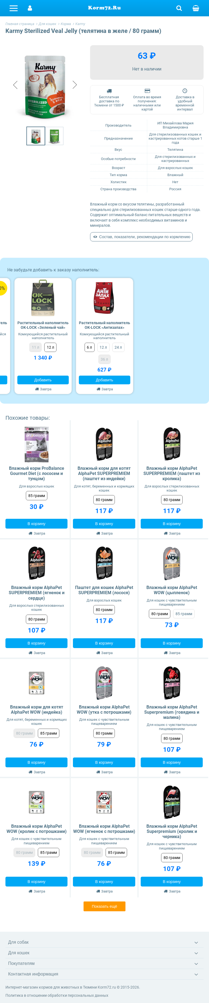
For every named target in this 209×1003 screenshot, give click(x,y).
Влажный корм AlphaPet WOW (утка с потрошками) (104, 709)
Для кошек (18, 952)
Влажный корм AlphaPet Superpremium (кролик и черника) (171, 831)
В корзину (36, 524)
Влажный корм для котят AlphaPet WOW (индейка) (36, 709)
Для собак (18, 942)
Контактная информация (33, 974)
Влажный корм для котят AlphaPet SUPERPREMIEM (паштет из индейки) (104, 473)
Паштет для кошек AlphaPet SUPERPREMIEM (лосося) (104, 590)
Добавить (43, 380)
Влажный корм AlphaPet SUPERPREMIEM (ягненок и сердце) (36, 592)
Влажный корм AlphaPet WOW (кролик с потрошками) (37, 829)
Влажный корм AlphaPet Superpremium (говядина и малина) (171, 712)
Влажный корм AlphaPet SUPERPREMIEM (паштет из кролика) (171, 473)
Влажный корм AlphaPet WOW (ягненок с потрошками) (104, 829)
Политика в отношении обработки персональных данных (56, 995)
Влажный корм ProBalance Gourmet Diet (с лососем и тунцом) (36, 473)
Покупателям (21, 963)
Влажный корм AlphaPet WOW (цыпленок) (171, 590)
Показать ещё (104, 906)
